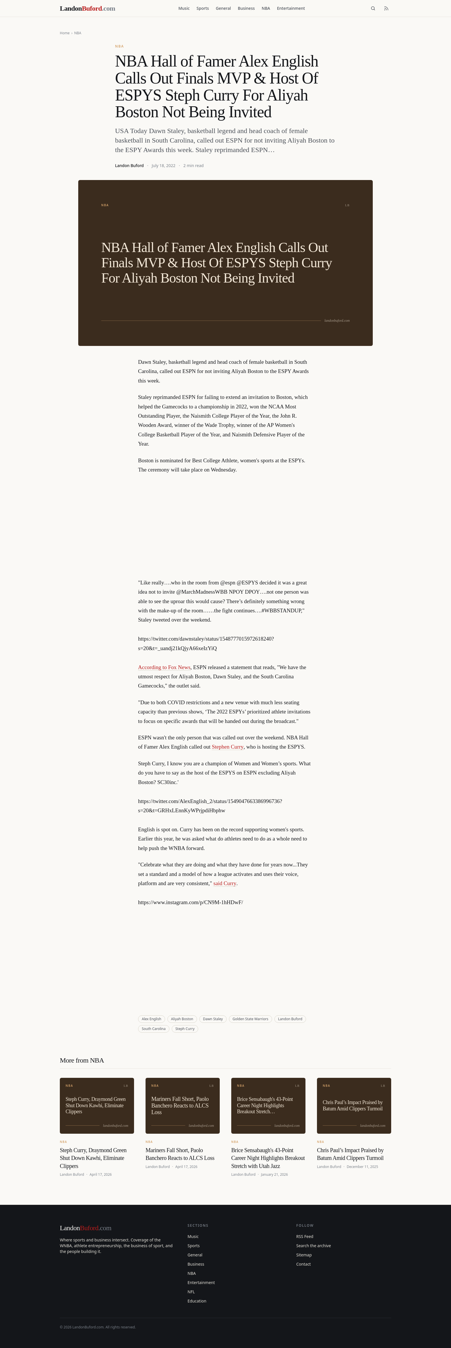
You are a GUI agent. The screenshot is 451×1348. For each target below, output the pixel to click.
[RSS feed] (386, 8)
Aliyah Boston (182, 1018)
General (223, 8)
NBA (266, 8)
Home (65, 33)
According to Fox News (164, 667)
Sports (202, 8)
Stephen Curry (227, 747)
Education (197, 1301)
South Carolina (154, 1028)
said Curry (224, 883)
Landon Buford (129, 165)
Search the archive (313, 1245)
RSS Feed (304, 1236)
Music (184, 8)
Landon (85, 1228)
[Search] (373, 8)
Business (246, 8)
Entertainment (291, 8)
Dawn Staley (213, 1018)
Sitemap (304, 1255)
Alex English (151, 1018)
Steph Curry (185, 1028)
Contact (303, 1264)
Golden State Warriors (250, 1018)
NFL (191, 1291)
